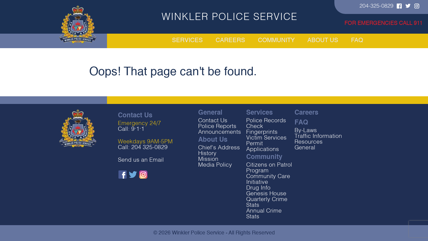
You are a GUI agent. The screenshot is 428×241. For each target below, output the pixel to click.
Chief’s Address (219, 148)
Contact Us (212, 121)
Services (150, 40)
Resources (309, 142)
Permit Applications (262, 146)
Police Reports (217, 126)
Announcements (219, 132)
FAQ (395, 40)
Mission (208, 159)
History (207, 153)
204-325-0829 (376, 6)
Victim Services (266, 138)
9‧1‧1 (137, 129)
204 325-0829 (149, 147)
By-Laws (306, 130)
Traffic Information (318, 136)
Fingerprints (262, 132)
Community (277, 40)
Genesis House (266, 194)
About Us (343, 40)
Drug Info (258, 188)
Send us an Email (141, 160)
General (305, 148)
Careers (212, 40)
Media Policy (215, 165)
